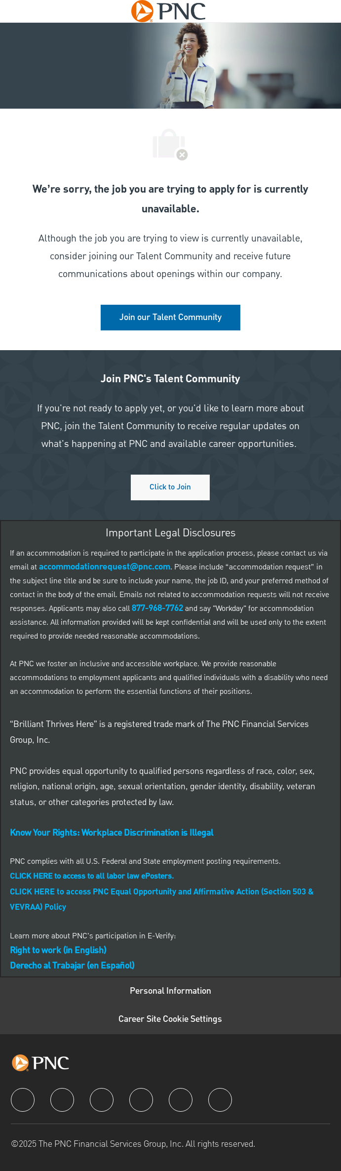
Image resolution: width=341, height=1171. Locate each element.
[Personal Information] (170, 991)
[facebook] (23, 1100)
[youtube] (180, 1100)
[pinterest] (220, 1100)
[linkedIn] (62, 1100)
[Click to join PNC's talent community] (170, 487)
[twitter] (102, 1100)
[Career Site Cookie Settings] (170, 1019)
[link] (170, 317)
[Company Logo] (168, 10)
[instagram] (141, 1100)
